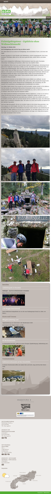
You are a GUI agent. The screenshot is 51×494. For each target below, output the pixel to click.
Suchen (48, 17)
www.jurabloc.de (3, 438)
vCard (5, 438)
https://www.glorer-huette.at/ (5, 454)
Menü (6, 1)
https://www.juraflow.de (3, 465)
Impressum (40, 492)
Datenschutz (46, 492)
